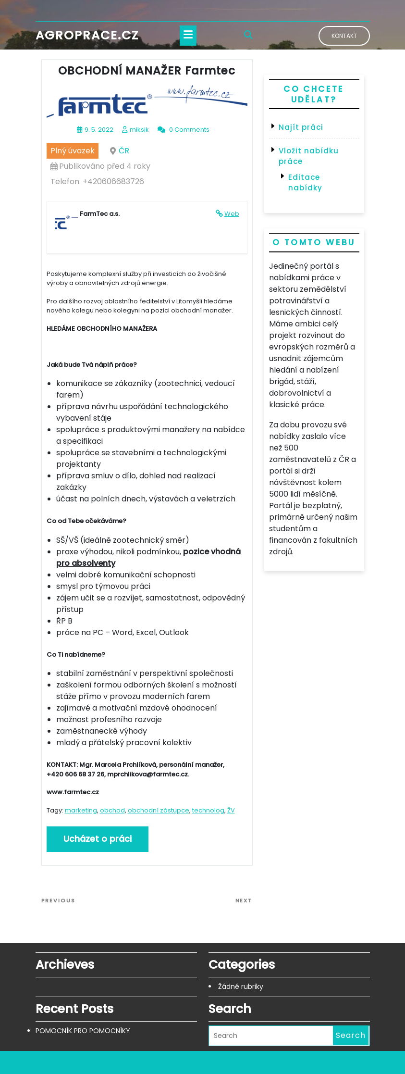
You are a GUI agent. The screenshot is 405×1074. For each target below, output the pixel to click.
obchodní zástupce (158, 810)
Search (351, 1035)
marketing (81, 810)
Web (231, 213)
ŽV (231, 810)
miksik (139, 129)
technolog (208, 810)
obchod (112, 810)
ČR (124, 150)
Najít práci (301, 127)
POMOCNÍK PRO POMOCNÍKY (83, 1031)
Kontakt (344, 36)
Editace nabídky (305, 182)
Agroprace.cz (87, 35)
